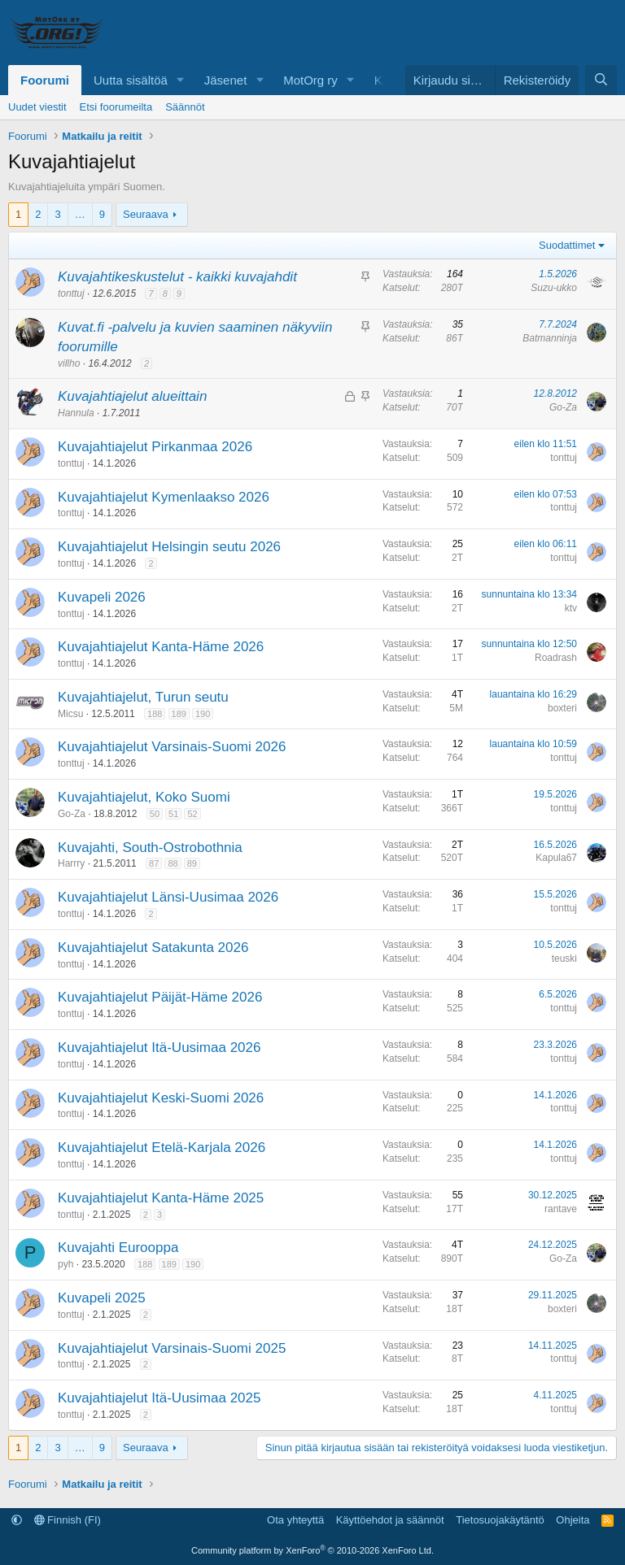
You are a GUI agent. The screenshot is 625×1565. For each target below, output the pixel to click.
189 (179, 714)
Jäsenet (225, 80)
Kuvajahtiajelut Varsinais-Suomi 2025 (172, 1348)
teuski (564, 958)
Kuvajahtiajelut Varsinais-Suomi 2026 (172, 746)
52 (192, 814)
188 (154, 714)
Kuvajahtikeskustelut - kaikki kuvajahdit (177, 277)
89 (192, 863)
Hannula (76, 413)
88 (172, 863)
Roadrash (556, 657)
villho (69, 363)
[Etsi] (601, 80)
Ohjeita (572, 1520)
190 (202, 714)
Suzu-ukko (554, 287)
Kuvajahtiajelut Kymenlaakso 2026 (163, 497)
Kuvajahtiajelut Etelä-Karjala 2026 (161, 1147)
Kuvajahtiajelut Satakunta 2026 (153, 947)
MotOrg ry (310, 80)
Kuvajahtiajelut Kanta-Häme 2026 (161, 646)
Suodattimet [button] (567, 245)
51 (173, 814)
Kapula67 (556, 857)
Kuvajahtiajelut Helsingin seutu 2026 (169, 546)
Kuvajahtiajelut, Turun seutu (143, 697)
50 (155, 814)
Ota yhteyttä (295, 1520)
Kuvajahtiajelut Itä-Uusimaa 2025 (159, 1398)
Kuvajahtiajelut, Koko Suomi (144, 797)
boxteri (562, 708)
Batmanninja (549, 338)
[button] (180, 80)
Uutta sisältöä (131, 80)
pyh (65, 1264)
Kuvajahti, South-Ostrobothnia (150, 847)
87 (154, 863)
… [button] (80, 214)
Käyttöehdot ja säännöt (390, 1520)
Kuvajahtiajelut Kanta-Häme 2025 (161, 1198)
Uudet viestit (37, 107)
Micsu (70, 713)
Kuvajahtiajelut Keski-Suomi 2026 (161, 1098)
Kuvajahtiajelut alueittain (132, 396)
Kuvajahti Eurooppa (118, 1247)
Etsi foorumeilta (116, 107)
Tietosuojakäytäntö (500, 1520)
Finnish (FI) (67, 1520)
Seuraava (145, 214)
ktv (571, 608)
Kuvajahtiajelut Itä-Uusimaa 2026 (159, 1047)
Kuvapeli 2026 (102, 597)
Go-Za (563, 407)
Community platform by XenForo (312, 1550)
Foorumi (44, 80)
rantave (560, 1209)
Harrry (71, 863)
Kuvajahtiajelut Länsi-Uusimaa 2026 (168, 897)
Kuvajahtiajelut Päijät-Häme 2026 (160, 997)
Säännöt (184, 107)
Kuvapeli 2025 (102, 1298)
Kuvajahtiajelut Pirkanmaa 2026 (155, 446)
